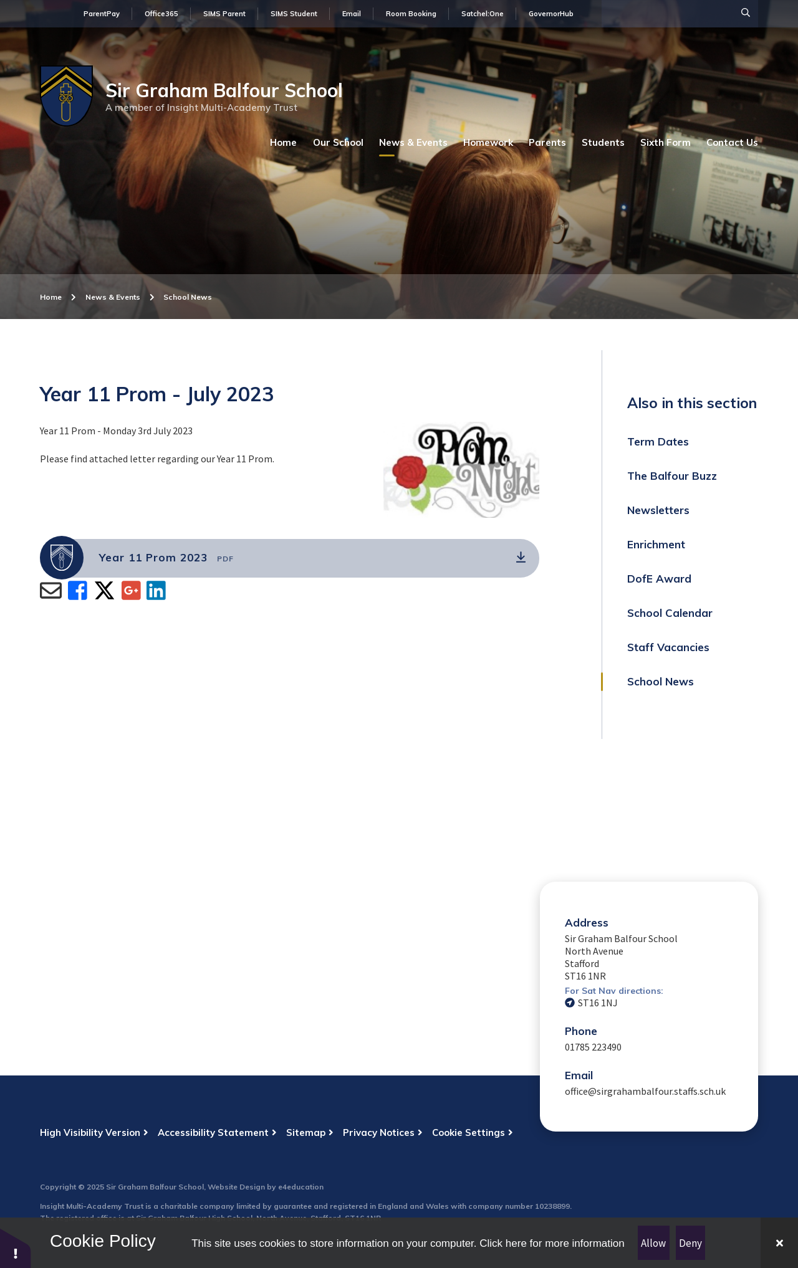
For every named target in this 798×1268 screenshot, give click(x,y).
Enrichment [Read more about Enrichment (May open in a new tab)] (656, 544)
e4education (301, 1186)
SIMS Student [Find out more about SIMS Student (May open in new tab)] (294, 13)
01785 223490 (593, 1047)
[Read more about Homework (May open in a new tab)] (488, 142)
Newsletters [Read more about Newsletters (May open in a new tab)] (658, 510)
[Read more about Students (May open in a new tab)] (603, 142)
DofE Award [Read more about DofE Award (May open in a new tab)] (659, 578)
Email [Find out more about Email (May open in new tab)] (351, 13)
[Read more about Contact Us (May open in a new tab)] (732, 142)
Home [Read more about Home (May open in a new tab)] (51, 297)
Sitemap (305, 1132)
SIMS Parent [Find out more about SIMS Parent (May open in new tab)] (224, 13)
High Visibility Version (90, 1132)
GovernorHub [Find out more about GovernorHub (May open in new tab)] (551, 13)
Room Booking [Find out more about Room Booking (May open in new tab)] (411, 13)
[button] (15, 1247)
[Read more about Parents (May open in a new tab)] (547, 142)
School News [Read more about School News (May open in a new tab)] (187, 297)
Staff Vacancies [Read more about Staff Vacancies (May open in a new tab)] (668, 647)
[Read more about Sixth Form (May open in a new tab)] (665, 142)
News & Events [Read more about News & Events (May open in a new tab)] (112, 297)
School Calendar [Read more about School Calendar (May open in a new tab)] (670, 612)
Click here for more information (551, 1243)
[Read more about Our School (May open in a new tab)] (338, 142)
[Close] (779, 1243)
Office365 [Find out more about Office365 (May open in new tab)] (161, 13)
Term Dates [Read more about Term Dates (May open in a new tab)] (658, 441)
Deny (690, 1243)
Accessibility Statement (213, 1132)
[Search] (745, 12)
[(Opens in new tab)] (289, 558)
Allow (653, 1243)
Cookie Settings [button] (468, 1132)
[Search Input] (680, 13)
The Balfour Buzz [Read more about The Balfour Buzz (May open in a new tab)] (672, 475)
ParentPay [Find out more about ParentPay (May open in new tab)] (102, 13)
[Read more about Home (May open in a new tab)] (283, 142)
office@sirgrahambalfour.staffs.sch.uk (645, 1091)
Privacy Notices (379, 1132)
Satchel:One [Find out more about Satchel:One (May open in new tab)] (482, 13)
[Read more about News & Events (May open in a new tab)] (413, 142)
